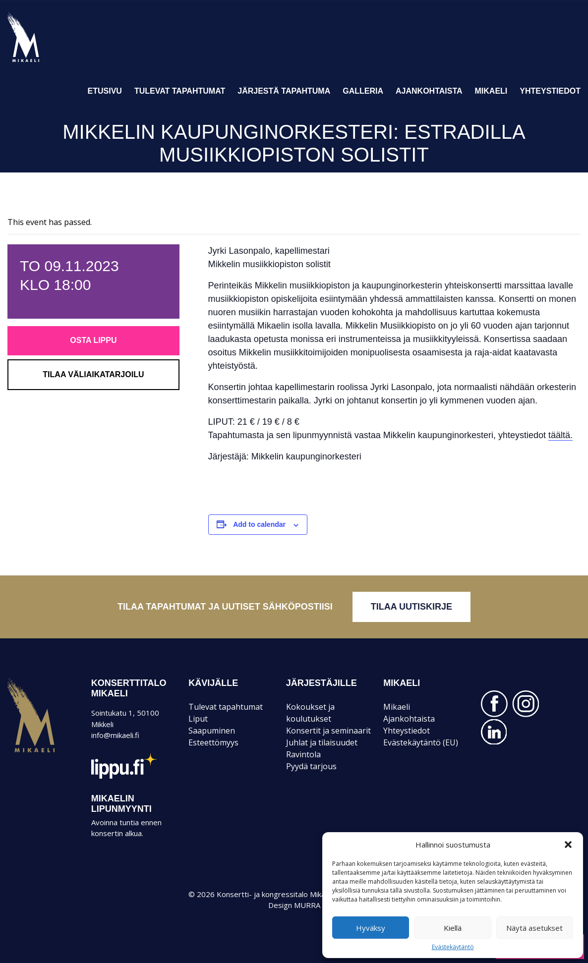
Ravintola (303, 754)
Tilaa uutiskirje (411, 607)
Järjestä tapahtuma (283, 91)
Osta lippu (93, 340)
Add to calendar (259, 524)
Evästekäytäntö (453, 947)
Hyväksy (370, 928)
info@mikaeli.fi (115, 735)
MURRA (307, 905)
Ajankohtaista (429, 91)
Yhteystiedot (550, 91)
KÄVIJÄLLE (213, 683)
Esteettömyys (213, 742)
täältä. (560, 435)
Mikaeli (491, 91)
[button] (568, 845)
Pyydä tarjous (311, 766)
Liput (198, 718)
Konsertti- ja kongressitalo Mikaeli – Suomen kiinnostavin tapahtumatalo (40, 61)
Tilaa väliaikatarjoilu (93, 374)
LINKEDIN (494, 732)
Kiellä (453, 928)
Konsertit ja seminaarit (328, 730)
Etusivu (105, 91)
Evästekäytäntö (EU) (420, 742)
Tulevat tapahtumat (179, 91)
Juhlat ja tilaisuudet (321, 742)
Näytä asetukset (534, 928)
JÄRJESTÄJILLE (321, 683)
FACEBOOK (494, 703)
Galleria (363, 91)
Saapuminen (211, 730)
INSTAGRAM (525, 703)
